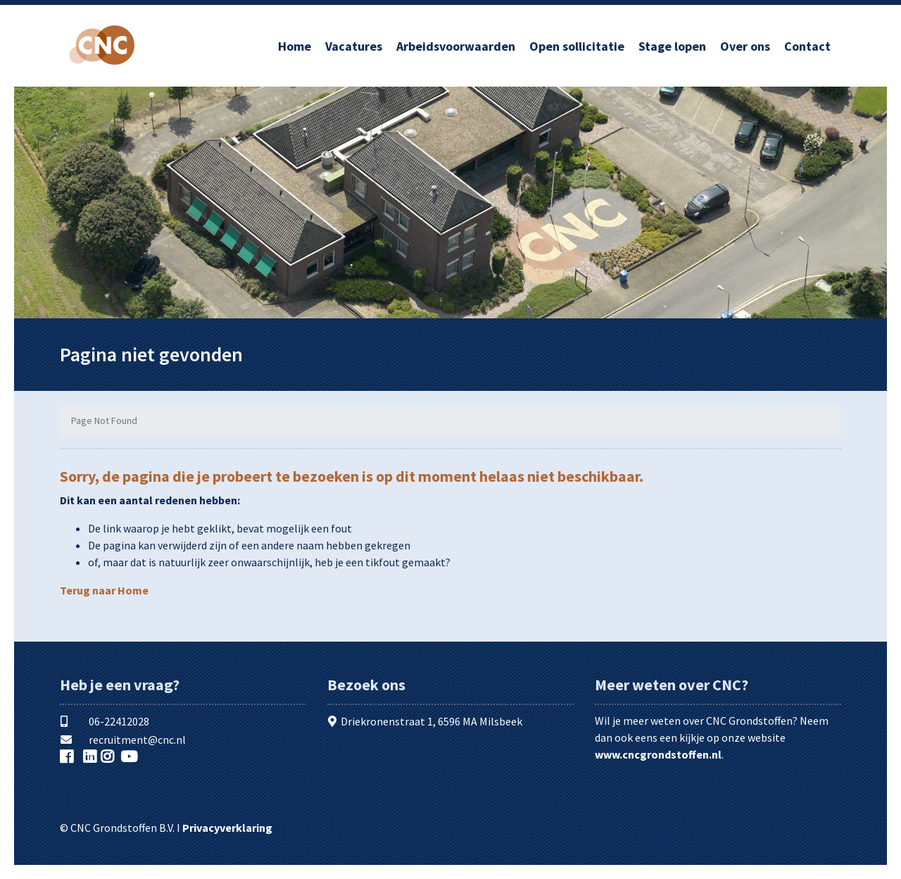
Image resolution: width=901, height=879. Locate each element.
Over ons (745, 46)
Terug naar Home (104, 590)
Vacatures (353, 46)
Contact (807, 46)
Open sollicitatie (576, 46)
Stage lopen (672, 46)
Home (294, 46)
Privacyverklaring (227, 828)
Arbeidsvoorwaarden (455, 46)
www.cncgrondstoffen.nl (658, 754)
